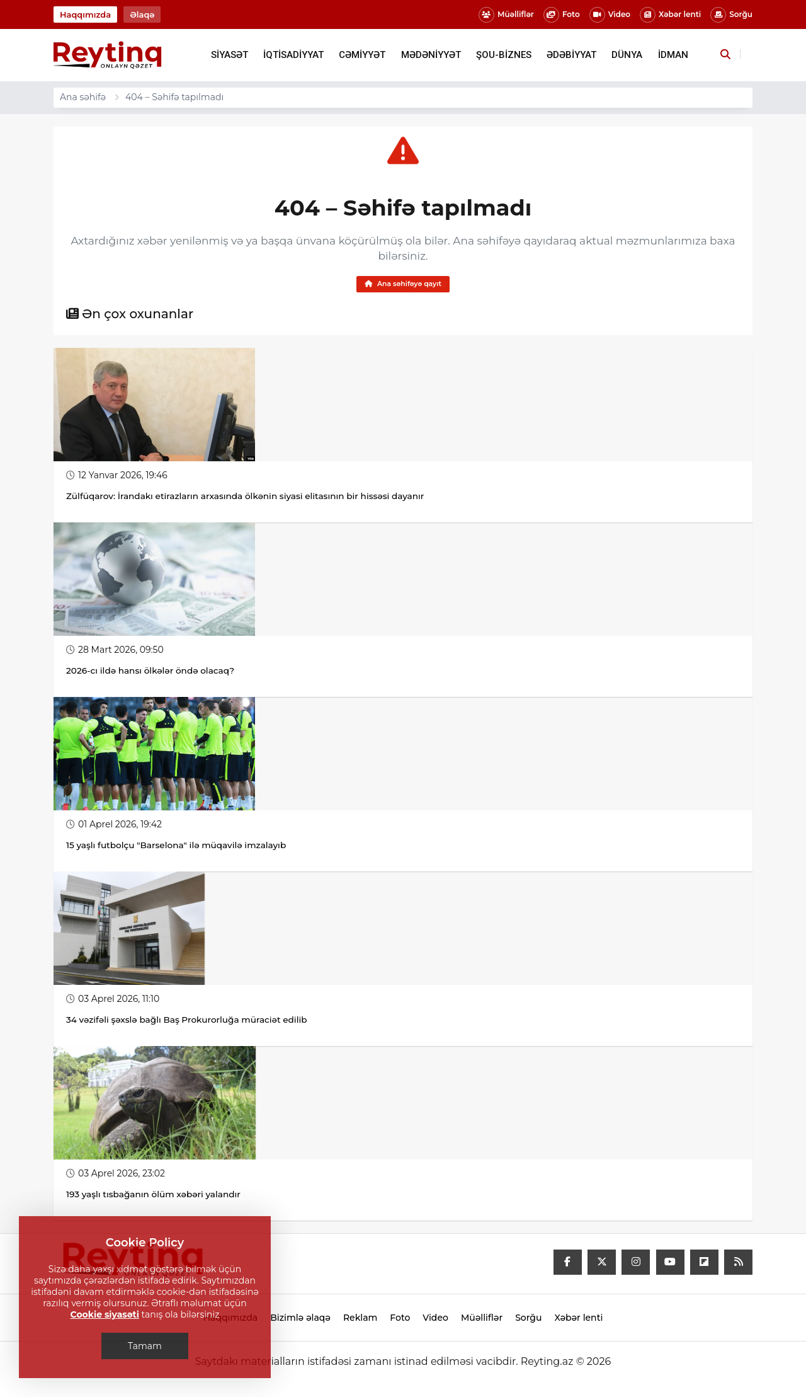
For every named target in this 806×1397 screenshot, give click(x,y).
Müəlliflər (506, 15)
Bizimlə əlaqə (300, 1320)
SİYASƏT (229, 54)
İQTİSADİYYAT (293, 54)
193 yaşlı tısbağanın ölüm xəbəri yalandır (156, 1196)
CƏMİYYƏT (362, 54)
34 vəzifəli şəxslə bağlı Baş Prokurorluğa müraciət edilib (190, 1022)
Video (609, 15)
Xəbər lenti (670, 15)
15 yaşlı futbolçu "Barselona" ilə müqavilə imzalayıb (179, 847)
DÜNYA (626, 54)
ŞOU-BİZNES (503, 54)
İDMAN (673, 54)
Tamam (145, 1346)
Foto (561, 15)
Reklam (360, 1320)
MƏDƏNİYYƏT (431, 54)
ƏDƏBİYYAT (571, 54)
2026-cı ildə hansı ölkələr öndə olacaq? (152, 673)
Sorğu (731, 15)
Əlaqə (142, 14)
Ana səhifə (83, 97)
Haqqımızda (85, 14)
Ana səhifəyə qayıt (403, 285)
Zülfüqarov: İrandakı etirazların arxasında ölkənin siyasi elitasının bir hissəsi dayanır (250, 498)
